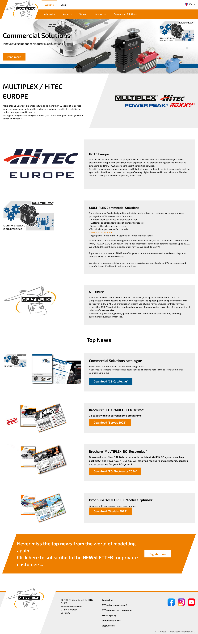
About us (67, 14)
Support (83, 14)
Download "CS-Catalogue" (110, 381)
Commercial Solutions (125, 14)
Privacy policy (109, 615)
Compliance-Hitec (111, 620)
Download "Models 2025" (110, 511)
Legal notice (108, 625)
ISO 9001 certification (101, 232)
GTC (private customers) (114, 605)
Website (49, 4)
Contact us (107, 600)
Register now (157, 554)
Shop (63, 4)
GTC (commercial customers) (116, 610)
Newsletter (101, 14)
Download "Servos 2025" (109, 422)
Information (50, 14)
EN (188, 4)
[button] (187, 44)
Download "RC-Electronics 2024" (115, 471)
